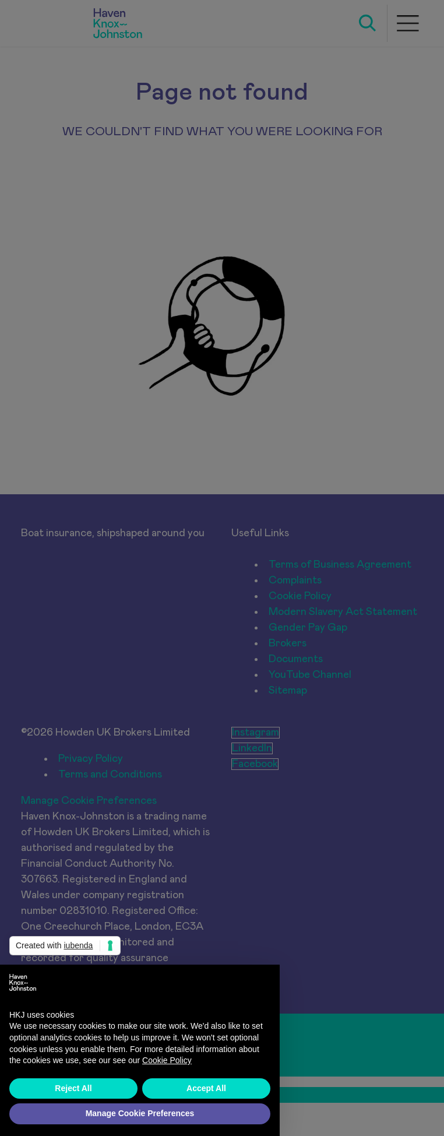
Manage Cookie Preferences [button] (140, 1113)
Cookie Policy (167, 1060)
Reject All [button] (73, 1088)
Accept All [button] (206, 1088)
